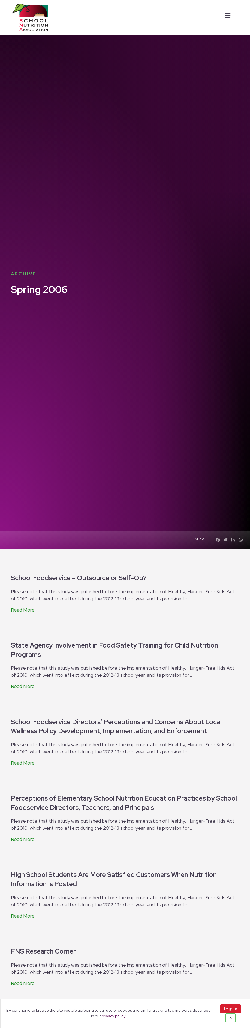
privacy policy (113, 1015)
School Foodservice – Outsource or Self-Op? (79, 578)
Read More (23, 610)
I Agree (230, 1008)
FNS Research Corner (43, 951)
